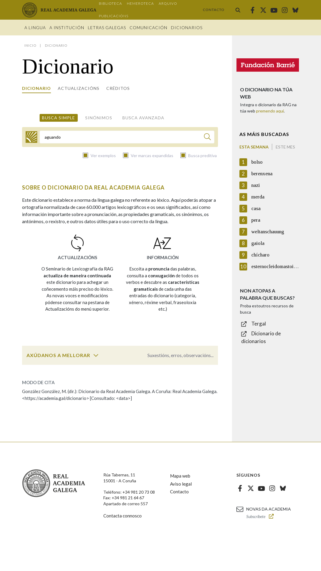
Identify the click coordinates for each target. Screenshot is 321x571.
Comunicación (148, 27)
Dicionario (36, 88)
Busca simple (58, 117)
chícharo (260, 255)
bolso (257, 162)
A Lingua (35, 27)
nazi (255, 185)
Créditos (118, 88)
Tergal (258, 323)
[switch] (96, 355)
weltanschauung (267, 231)
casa (256, 208)
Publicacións (113, 16)
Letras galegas (107, 27)
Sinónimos (98, 117)
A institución (66, 27)
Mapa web (180, 475)
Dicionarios (186, 27)
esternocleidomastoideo (275, 266)
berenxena (261, 173)
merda (257, 197)
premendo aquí (270, 110)
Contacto (214, 9)
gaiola (257, 243)
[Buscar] (207, 137)
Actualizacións (78, 88)
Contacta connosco (122, 515)
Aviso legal (181, 483)
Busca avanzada (143, 117)
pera (255, 220)
